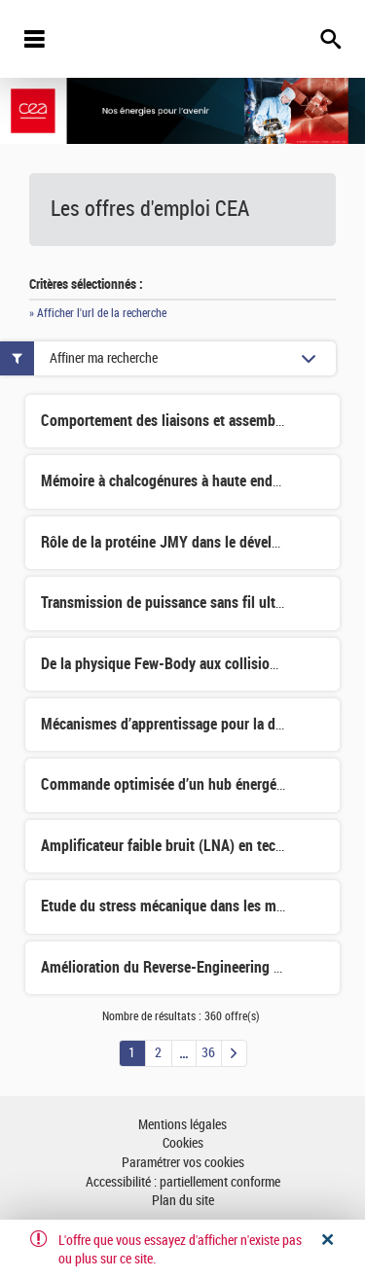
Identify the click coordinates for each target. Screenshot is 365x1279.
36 (208, 1053)
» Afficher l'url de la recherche (97, 313)
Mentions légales (182, 1125)
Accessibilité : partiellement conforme (183, 1182)
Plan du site (183, 1200)
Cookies (183, 1143)
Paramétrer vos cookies (183, 1163)
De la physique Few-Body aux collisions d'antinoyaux (203, 664)
